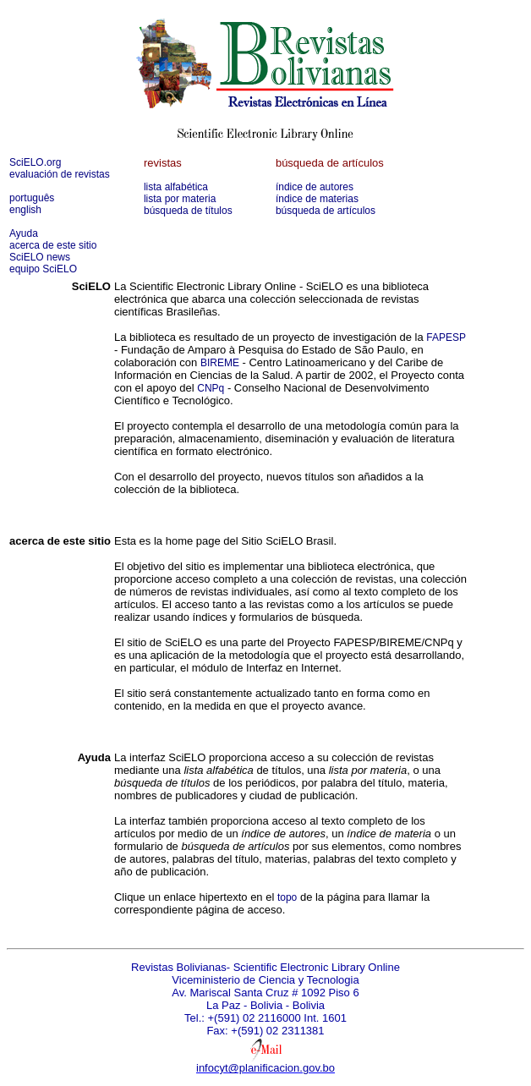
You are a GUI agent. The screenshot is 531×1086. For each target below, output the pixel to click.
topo (287, 897)
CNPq (210, 388)
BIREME (219, 363)
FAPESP (446, 337)
